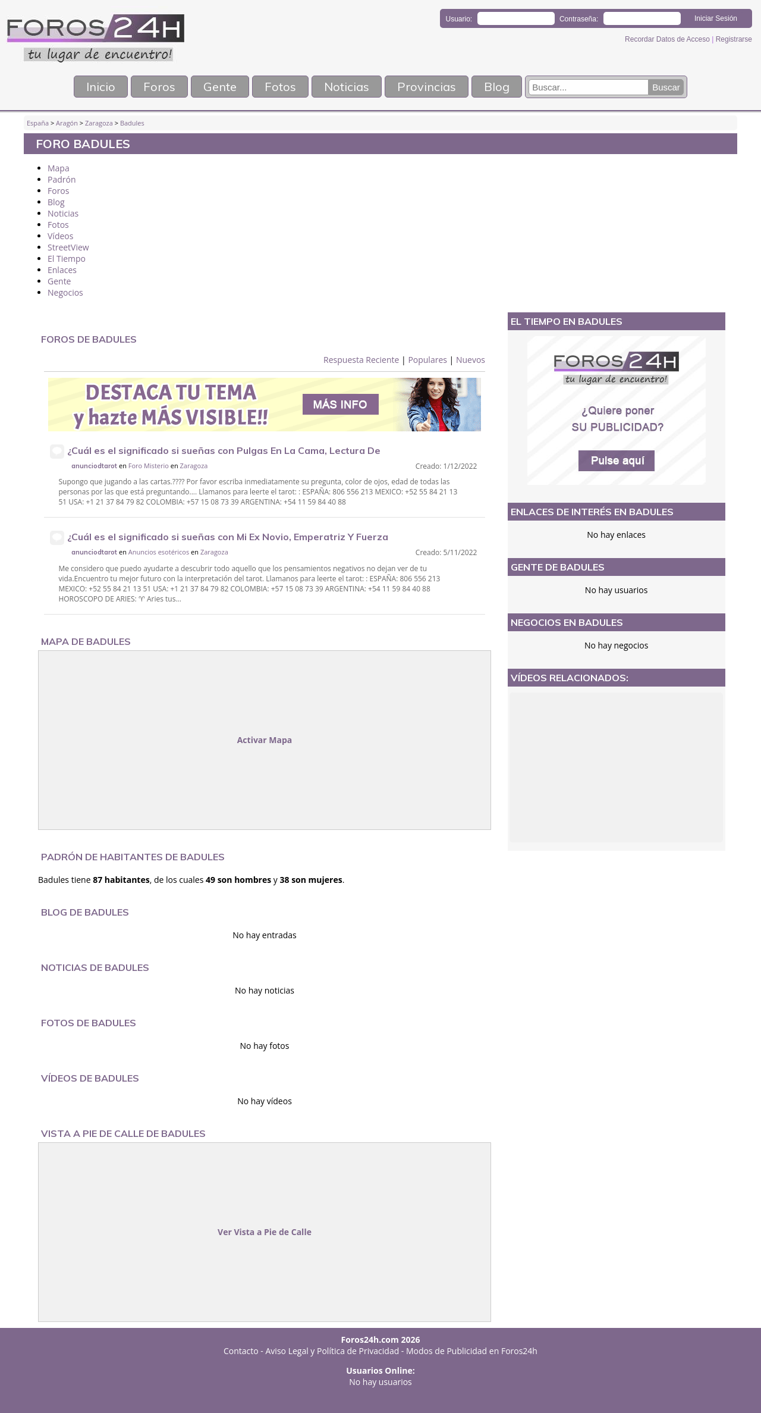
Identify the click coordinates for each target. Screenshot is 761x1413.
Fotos (280, 86)
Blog (497, 86)
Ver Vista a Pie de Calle (265, 1231)
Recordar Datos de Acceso (668, 39)
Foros (159, 86)
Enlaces (62, 269)
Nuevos (470, 359)
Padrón (62, 179)
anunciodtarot (94, 466)
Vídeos (60, 236)
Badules (132, 122)
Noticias (346, 86)
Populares (427, 359)
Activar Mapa (265, 739)
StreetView (68, 247)
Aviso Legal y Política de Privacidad (333, 1350)
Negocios (65, 292)
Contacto (241, 1350)
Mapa (59, 168)
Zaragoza (99, 122)
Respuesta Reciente (361, 359)
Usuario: (459, 19)
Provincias (426, 86)
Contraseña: (578, 19)
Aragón (67, 122)
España (38, 122)
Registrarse (734, 39)
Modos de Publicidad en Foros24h (471, 1350)
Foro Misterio (148, 465)
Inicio (100, 86)
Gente (220, 86)
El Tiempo (67, 258)
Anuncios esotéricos (159, 551)
